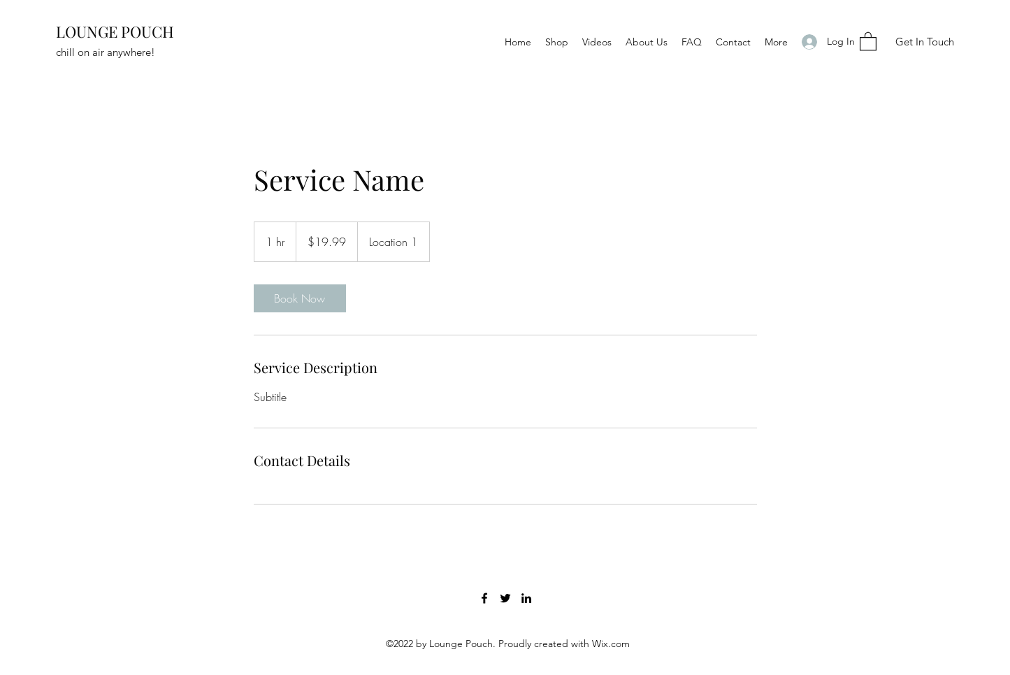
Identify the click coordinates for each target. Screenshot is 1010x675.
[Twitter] (505, 598)
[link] (300, 298)
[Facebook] (484, 598)
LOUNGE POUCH (115, 31)
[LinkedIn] (526, 598)
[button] (868, 41)
